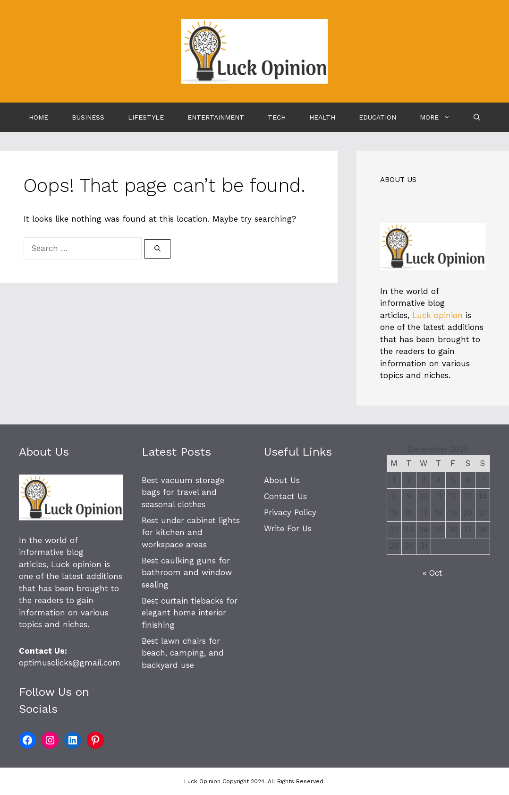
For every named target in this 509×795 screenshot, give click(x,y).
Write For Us (288, 528)
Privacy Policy (290, 512)
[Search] (157, 249)
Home (38, 117)
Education (377, 117)
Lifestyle (146, 117)
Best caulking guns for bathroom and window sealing (187, 572)
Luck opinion (437, 315)
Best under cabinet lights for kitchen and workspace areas (191, 532)
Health (322, 117)
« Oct (432, 573)
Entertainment (215, 117)
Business (88, 117)
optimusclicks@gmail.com (69, 662)
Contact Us (285, 496)
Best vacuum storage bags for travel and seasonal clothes (183, 492)
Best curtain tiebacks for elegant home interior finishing (190, 613)
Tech (277, 117)
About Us (282, 480)
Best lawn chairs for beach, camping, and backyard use (183, 653)
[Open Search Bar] (477, 117)
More (441, 117)
